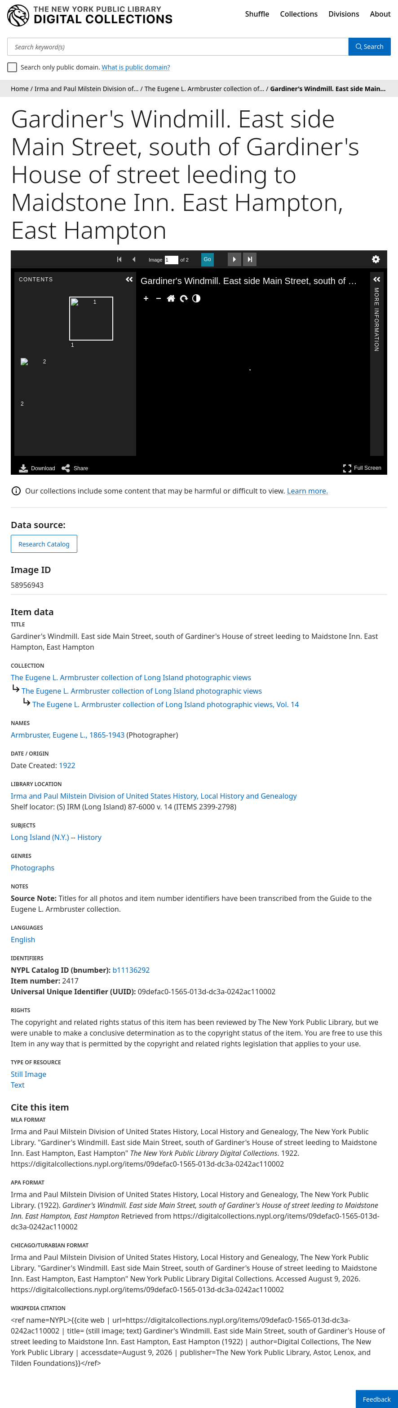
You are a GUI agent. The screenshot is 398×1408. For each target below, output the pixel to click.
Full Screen (362, 468)
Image (156, 259)
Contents (100, 292)
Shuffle (257, 14)
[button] (100, 279)
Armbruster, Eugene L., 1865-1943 (67, 735)
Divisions (343, 14)
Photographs (32, 868)
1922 (67, 765)
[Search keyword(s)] (178, 47)
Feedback (377, 1399)
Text (18, 1085)
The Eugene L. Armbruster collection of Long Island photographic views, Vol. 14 (165, 704)
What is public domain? (136, 67)
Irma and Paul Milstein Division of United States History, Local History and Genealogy (154, 796)
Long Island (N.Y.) (40, 837)
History (89, 837)
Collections (299, 14)
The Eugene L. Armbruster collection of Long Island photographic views (131, 677)
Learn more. (307, 491)
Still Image (28, 1074)
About (380, 14)
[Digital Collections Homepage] (89, 15)
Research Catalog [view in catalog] (44, 544)
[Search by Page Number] (171, 260)
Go (207, 259)
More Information (376, 292)
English (23, 939)
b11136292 (131, 970)
